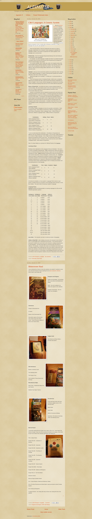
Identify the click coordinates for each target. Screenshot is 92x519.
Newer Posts (30, 509)
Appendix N (19, 15)
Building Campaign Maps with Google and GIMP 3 (72, 112)
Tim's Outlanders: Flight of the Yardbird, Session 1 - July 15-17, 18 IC (20, 57)
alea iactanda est (19, 35)
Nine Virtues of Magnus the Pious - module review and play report (73, 116)
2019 (70, 59)
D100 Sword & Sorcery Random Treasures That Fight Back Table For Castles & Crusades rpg (20, 29)
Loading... (16, 101)
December (72, 29)
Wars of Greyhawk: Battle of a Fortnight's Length (20, 72)
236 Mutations (71, 120)
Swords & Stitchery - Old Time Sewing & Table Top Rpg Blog (20, 23)
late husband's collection (55, 270)
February (72, 48)
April (71, 45)
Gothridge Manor (19, 77)
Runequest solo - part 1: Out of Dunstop (20, 37)
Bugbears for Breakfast (18, 53)
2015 (70, 67)
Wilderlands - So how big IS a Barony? (72, 104)
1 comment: (47, 502)
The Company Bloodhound (18, 92)
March (71, 47)
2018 (70, 61)
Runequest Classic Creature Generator (72, 86)
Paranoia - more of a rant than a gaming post (73, 96)
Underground (18, 49)
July (71, 39)
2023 (70, 23)
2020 (70, 27)
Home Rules (39, 258)
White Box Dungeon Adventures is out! (19, 44)
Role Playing (47, 504)
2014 (70, 69)
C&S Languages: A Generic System (43, 22)
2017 (70, 63)
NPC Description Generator (71, 83)
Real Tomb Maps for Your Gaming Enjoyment (73, 128)
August (72, 37)
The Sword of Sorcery (18, 90)
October (72, 33)
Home (46, 509)
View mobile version (46, 512)
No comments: (48, 256)
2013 (70, 71)
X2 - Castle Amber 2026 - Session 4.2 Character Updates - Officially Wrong (19, 65)
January (72, 50)
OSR (43, 504)
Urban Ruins (70, 88)
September (72, 35)
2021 (70, 25)
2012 (70, 73)
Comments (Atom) (36, 516)
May (71, 43)
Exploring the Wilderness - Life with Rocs (72, 100)
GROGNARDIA (19, 48)
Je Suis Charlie (71, 130)
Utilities (28, 15)
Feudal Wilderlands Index (40, 15)
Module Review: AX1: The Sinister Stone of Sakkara (72, 123)
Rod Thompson (18, 107)
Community (34, 258)
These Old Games (19, 62)
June (71, 41)
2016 (70, 65)
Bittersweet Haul (35, 266)
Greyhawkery (18, 70)
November (72, 31)
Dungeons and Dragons (36, 504)
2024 (70, 21)
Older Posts (61, 509)
